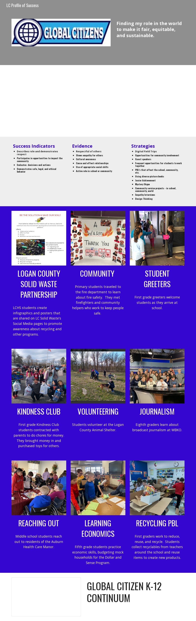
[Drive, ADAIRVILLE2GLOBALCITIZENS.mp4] (98, 101)
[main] (150, 29)
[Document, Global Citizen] (46, 596)
